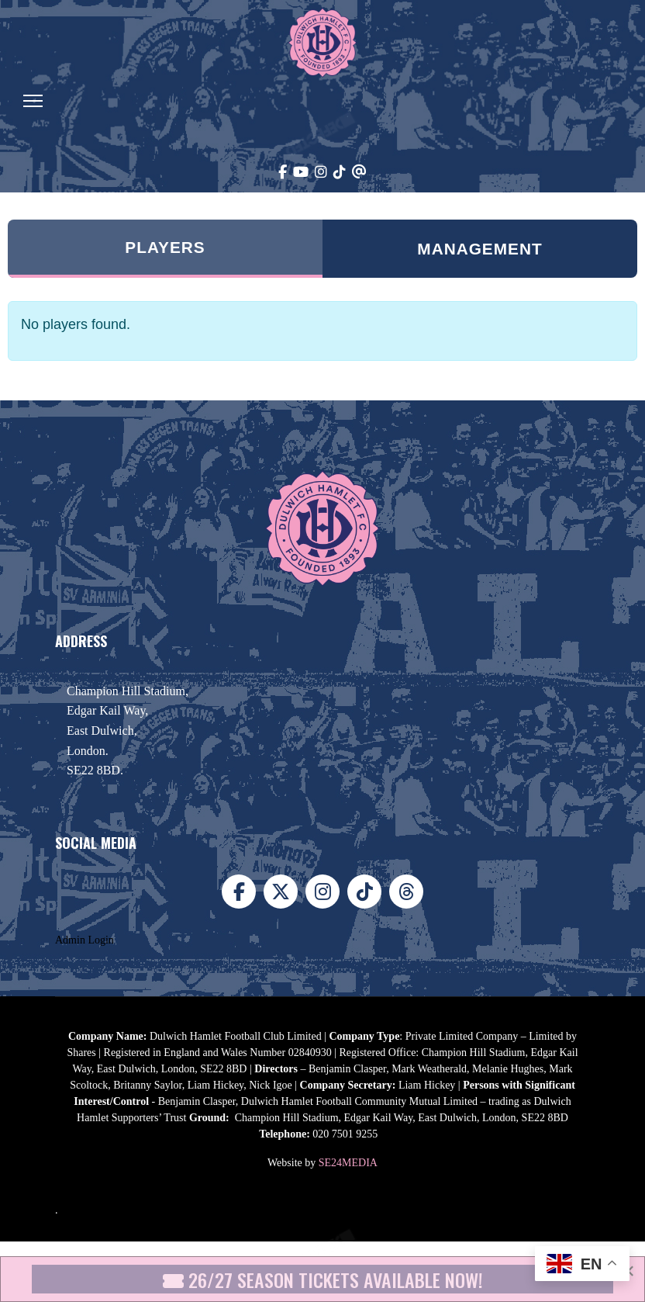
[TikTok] (339, 172)
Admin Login (84, 940)
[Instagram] (321, 172)
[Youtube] (301, 172)
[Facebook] (282, 172)
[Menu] (33, 101)
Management (479, 249)
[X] (281, 891)
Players (165, 247)
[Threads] (359, 172)
